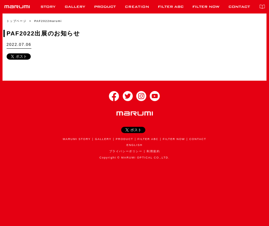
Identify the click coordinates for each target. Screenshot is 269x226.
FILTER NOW (174, 139)
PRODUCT (124, 139)
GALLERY (103, 139)
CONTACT (197, 139)
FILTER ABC (148, 139)
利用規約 (153, 151)
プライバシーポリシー (126, 151)
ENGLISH (134, 145)
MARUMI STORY (77, 139)
